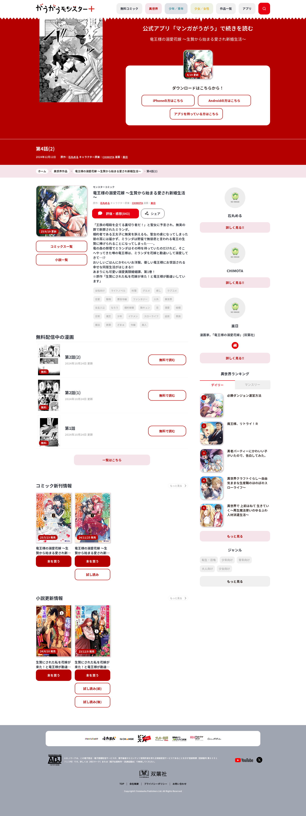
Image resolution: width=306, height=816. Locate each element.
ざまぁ (121, 324)
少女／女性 (201, 8)
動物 (108, 299)
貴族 (178, 316)
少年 (119, 316)
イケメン (133, 316)
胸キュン (145, 307)
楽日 (125, 157)
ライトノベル (118, 290)
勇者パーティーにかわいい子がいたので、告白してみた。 (247, 453)
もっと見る (235, 536)
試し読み (92, 575)
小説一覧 (61, 260)
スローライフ (151, 316)
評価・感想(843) (118, 213)
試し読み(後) (92, 702)
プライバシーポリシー (155, 783)
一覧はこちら (112, 460)
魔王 (108, 316)
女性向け (100, 290)
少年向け (227, 560)
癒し (158, 290)
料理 (134, 290)
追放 (167, 316)
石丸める (73, 157)
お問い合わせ (179, 783)
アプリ (247, 8)
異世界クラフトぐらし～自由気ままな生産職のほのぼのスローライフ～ (248, 483)
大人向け (207, 569)
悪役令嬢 (122, 299)
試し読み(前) (92, 689)
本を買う (53, 561)
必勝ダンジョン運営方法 (244, 395)
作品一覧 (226, 8)
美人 (144, 324)
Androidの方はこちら (224, 100)
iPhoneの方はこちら (168, 100)
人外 (156, 299)
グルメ (146, 290)
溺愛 (167, 307)
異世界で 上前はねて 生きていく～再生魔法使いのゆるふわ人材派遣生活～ (248, 510)
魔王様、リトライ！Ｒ (243, 423)
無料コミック (129, 8)
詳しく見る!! (235, 227)
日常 (97, 316)
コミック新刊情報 (55, 486)
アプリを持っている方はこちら (196, 113)
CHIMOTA (109, 157)
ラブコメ (172, 290)
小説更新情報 (50, 599)
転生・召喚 (209, 560)
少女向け (224, 569)
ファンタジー (140, 299)
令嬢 (133, 324)
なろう (114, 307)
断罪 (108, 324)
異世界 (153, 8)
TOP (122, 783)
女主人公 (100, 307)
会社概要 (134, 783)
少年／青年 (176, 8)
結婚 (178, 307)
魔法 (97, 324)
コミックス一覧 (61, 246)
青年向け (244, 560)
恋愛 (97, 299)
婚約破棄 (129, 307)
